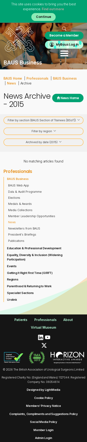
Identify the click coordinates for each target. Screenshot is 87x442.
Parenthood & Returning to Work (29, 286)
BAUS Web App (18, 185)
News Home (68, 98)
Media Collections (20, 210)
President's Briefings (22, 234)
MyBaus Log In (67, 44)
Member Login (43, 430)
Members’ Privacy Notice (43, 406)
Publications (16, 241)
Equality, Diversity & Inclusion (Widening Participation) (34, 257)
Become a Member (64, 35)
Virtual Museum (43, 327)
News (11, 83)
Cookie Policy (43, 398)
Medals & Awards (20, 204)
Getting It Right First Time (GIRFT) (30, 273)
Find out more (53, 9)
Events (11, 266)
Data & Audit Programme (25, 191)
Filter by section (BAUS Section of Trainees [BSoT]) (44, 121)
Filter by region (44, 132)
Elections (14, 197)
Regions (12, 279)
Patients (20, 320)
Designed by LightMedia (43, 389)
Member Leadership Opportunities (31, 216)
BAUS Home (12, 78)
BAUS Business (65, 78)
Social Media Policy (43, 422)
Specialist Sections (20, 293)
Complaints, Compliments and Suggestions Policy (43, 414)
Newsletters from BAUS (24, 228)
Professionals (37, 78)
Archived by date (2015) (44, 143)
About (68, 320)
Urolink (12, 299)
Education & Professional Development (34, 248)
